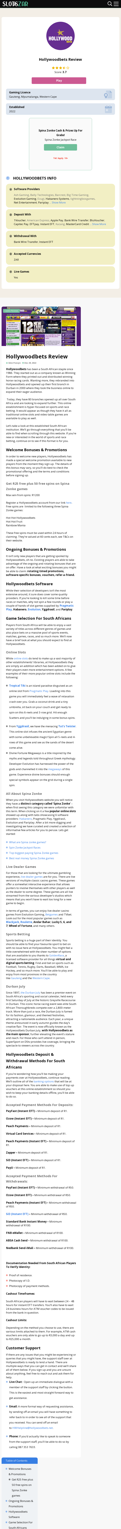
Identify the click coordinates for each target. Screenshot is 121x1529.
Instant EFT (48, 224)
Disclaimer (52, 1500)
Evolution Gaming (25, 199)
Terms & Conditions (94, 1500)
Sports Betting (102, 410)
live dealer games (32, 894)
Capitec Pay (21, 224)
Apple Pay (57, 221)
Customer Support (101, 491)
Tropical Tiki (17, 697)
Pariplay (44, 203)
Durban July (101, 416)
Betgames (52, 932)
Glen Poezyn (15, 363)
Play (60, 81)
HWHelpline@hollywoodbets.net (33, 1456)
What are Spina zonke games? (27, 859)
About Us (36, 1500)
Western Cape (41, 995)
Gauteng (16, 995)
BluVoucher (97, 221)
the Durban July (30, 1010)
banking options (44, 1102)
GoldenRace (56, 973)
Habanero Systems (58, 199)
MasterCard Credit (77, 224)
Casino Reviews (11, 312)
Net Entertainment (25, 203)
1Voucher (20, 221)
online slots (21, 670)
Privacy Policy (70, 1500)
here (69, 507)
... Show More (58, 203)
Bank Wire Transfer (77, 221)
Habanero (37, 836)
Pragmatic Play (39, 703)
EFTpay (35, 224)
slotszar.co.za (71, 1525)
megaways (20, 792)
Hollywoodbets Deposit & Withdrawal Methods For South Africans (102, 432)
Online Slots (101, 384)
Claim (60, 148)
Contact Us (21, 1500)
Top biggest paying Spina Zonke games (34, 870)
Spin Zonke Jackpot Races (25, 865)
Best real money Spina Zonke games (31, 875)
